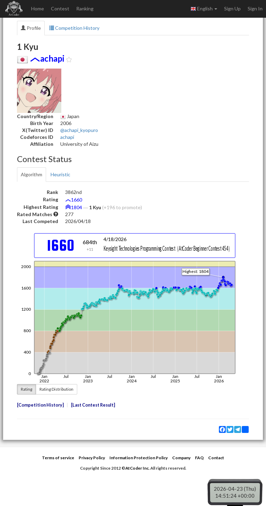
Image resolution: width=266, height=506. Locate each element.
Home (37, 8)
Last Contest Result (93, 405)
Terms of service (58, 457)
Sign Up (232, 8)
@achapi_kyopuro (79, 130)
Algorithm (31, 174)
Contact (216, 457)
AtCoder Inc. (137, 468)
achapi (67, 137)
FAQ (199, 457)
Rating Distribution (56, 389)
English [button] (203, 9)
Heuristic (60, 174)
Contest (60, 8)
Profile (31, 28)
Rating (26, 389)
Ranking (85, 8)
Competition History (74, 28)
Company (181, 457)
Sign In (255, 8)
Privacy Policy (92, 457)
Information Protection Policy (138, 457)
